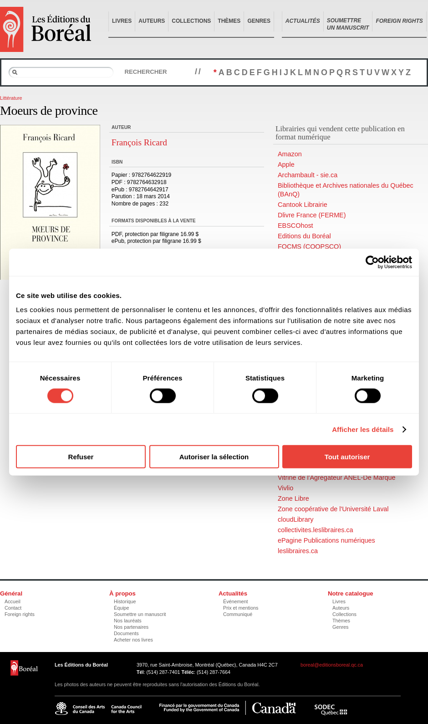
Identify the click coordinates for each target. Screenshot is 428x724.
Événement (235, 601)
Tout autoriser (347, 457)
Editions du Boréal (304, 236)
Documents (126, 633)
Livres (122, 21)
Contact (13, 608)
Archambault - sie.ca (307, 175)
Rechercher (145, 71)
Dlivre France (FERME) (312, 215)
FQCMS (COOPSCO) (309, 246)
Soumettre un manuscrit (140, 614)
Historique (125, 601)
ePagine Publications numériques (326, 540)
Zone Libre (293, 498)
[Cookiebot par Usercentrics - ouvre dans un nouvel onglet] (372, 262)
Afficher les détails (362, 429)
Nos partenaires (131, 627)
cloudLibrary (295, 519)
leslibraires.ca (298, 551)
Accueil (12, 601)
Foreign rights (20, 614)
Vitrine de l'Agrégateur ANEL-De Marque (336, 477)
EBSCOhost (295, 225)
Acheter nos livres (133, 639)
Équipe (121, 608)
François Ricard (139, 142)
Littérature (11, 98)
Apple (286, 164)
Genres (258, 21)
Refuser (81, 457)
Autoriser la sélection (214, 457)
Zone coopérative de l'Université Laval (333, 509)
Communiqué (237, 614)
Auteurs (151, 21)
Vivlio (285, 488)
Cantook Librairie (302, 204)
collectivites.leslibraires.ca (315, 530)
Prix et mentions (240, 608)
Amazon (290, 154)
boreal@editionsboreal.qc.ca (332, 665)
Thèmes (229, 21)
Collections (191, 21)
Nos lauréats (128, 620)
